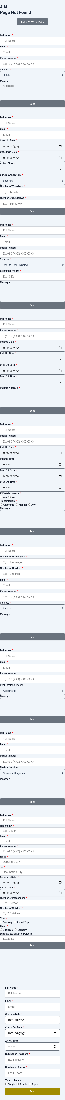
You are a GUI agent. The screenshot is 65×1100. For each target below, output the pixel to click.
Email (3, 46)
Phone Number (8, 58)
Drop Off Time (8, 376)
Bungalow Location (10, 175)
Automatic (8, 504)
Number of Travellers (11, 186)
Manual (23, 504)
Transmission (7, 501)
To (1, 867)
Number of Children (11, 568)
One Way (7, 922)
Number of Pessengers (12, 898)
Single (11, 1084)
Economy (22, 929)
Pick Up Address (9, 387)
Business (8, 929)
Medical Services (9, 767)
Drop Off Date (7, 364)
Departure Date (8, 877)
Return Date (6, 887)
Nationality (6, 825)
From (3, 856)
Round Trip (23, 922)
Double (23, 1084)
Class (3, 926)
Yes (5, 497)
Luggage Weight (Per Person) (16, 933)
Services (5, 69)
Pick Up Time (7, 353)
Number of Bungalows (12, 198)
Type (3, 918)
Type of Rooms (13, 1080)
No (13, 497)
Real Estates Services (12, 685)
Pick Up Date (7, 341)
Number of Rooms (15, 1067)
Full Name (6, 35)
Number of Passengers (12, 556)
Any (33, 504)
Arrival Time (7, 163)
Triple (35, 1084)
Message (5, 81)
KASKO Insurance (10, 493)
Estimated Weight (10, 270)
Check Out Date (8, 152)
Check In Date (8, 140)
